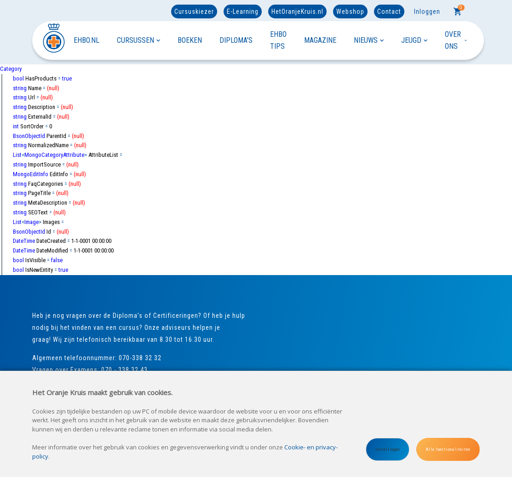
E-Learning (243, 11)
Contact (389, 11)
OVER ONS (456, 40)
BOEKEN (190, 40)
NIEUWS (369, 40)
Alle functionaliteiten (448, 449)
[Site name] (53, 40)
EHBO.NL (86, 40)
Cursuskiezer (194, 11)
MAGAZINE (320, 40)
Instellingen (387, 449)
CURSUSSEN (138, 40)
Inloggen (427, 11)
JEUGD (414, 40)
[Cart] (458, 11)
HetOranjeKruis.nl (297, 11)
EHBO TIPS (278, 40)
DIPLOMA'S (236, 40)
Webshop (350, 11)
